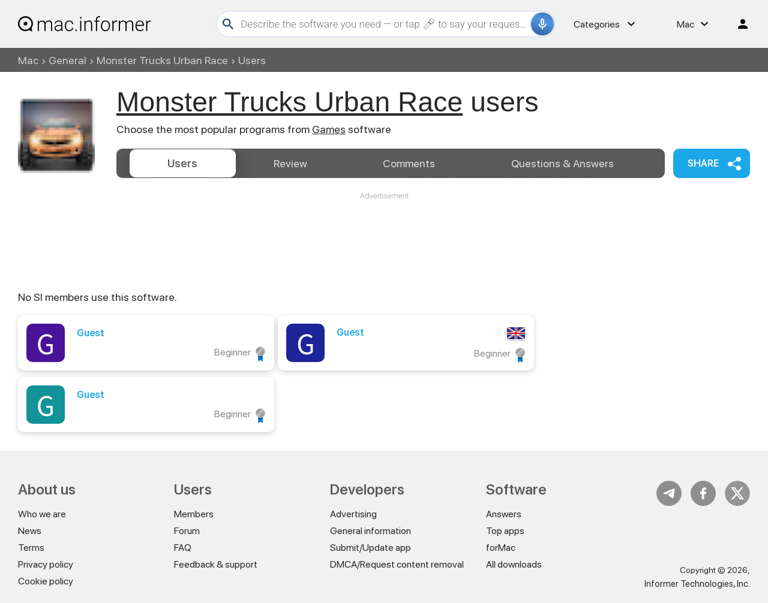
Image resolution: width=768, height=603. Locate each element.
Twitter (737, 493)
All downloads (514, 564)
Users (182, 163)
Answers (562, 163)
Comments (409, 163)
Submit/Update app (370, 547)
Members (194, 514)
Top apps (505, 530)
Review (290, 163)
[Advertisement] (384, 237)
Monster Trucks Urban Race (162, 60)
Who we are (42, 514)
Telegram (669, 493)
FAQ (182, 547)
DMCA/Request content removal (397, 564)
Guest (90, 333)
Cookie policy (45, 581)
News (29, 530)
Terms (31, 547)
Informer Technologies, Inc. (697, 583)
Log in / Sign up (737, 24)
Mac (28, 60)
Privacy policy (45, 564)
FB (703, 493)
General (67, 60)
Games (329, 129)
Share (703, 163)
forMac (500, 547)
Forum (187, 530)
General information (370, 530)
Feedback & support (215, 564)
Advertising (353, 514)
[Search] (384, 24)
